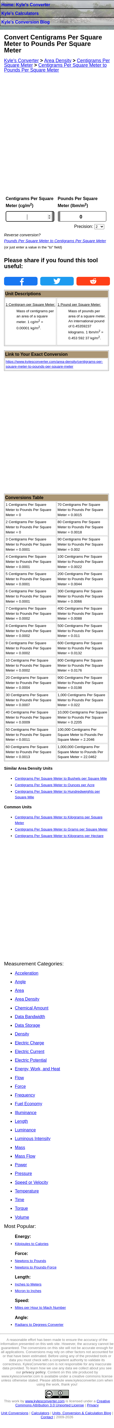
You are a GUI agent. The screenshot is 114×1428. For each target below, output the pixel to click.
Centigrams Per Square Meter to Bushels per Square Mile (61, 778)
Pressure (23, 1173)
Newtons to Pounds (30, 1261)
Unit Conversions (14, 1413)
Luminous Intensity (33, 1138)
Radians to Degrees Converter (39, 1325)
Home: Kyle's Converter (25, 4)
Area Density (27, 999)
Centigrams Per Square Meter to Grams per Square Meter (61, 829)
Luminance (25, 1130)
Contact (47, 1417)
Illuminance (25, 1112)
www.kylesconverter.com (45, 1401)
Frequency (25, 1095)
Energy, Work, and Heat (37, 1069)
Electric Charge (29, 1043)
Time (19, 1199)
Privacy (93, 1405)
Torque (21, 1208)
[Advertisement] (57, 134)
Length (21, 1121)
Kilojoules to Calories (31, 1244)
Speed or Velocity (31, 1182)
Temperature (27, 1191)
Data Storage (27, 1025)
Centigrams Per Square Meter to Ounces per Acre (55, 785)
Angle (20, 981)
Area (19, 990)
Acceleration (26, 973)
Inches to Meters (28, 1284)
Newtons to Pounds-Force (35, 1267)
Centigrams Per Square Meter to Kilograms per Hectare (59, 836)
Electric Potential (31, 1060)
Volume (22, 1217)
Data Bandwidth (30, 1016)
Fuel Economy (28, 1103)
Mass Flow (25, 1156)
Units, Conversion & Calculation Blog (81, 1413)
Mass (20, 1147)
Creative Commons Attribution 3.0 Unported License (62, 1403)
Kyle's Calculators (20, 13)
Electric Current (29, 1051)
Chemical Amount (31, 1008)
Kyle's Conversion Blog (25, 22)
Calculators (40, 1413)
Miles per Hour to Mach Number (40, 1308)
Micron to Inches (28, 1291)
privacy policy (34, 1372)
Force (20, 1086)
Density (22, 1034)
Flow (19, 1077)
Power (21, 1165)
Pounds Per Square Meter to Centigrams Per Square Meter (55, 241)
